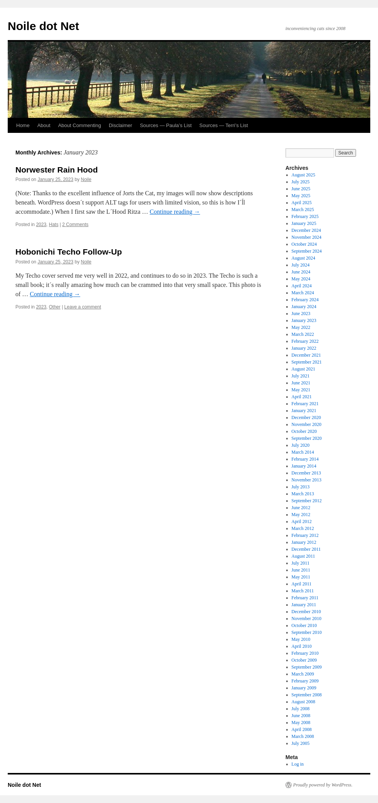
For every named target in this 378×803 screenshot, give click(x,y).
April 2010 (302, 646)
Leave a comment (82, 307)
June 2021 (301, 383)
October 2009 (304, 660)
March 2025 (303, 209)
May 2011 (301, 577)
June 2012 (301, 507)
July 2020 (301, 445)
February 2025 (305, 216)
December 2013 (306, 473)
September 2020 (307, 438)
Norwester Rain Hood (56, 169)
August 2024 (304, 258)
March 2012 (303, 528)
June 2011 (301, 570)
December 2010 (306, 611)
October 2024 (304, 244)
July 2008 (301, 708)
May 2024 (301, 279)
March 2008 (303, 736)
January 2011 (304, 604)
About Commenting (79, 125)
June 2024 (301, 272)
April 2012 (302, 521)
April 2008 (302, 729)
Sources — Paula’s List (166, 125)
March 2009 (303, 674)
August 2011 (303, 556)
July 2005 (301, 743)
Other (55, 307)
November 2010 (307, 618)
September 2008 (307, 694)
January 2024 (304, 306)
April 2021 (302, 396)
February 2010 (305, 653)
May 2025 (301, 195)
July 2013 (301, 487)
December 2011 (306, 549)
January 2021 (304, 410)
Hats (54, 224)
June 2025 (301, 188)
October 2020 (304, 431)
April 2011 (302, 584)
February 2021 (305, 403)
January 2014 (304, 466)
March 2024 (303, 292)
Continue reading (175, 211)
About (44, 125)
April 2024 (302, 285)
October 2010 (304, 625)
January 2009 (304, 688)
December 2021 (306, 355)
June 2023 (301, 313)
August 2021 (304, 369)
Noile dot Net (43, 26)
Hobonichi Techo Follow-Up (68, 251)
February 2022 (305, 341)
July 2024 (301, 265)
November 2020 (307, 424)
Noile (86, 179)
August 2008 (304, 701)
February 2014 (305, 459)
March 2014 (303, 452)
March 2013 (303, 493)
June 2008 (301, 715)
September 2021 (307, 362)
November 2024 (307, 237)
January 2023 (304, 320)
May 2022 (301, 327)
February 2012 (305, 535)
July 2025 (301, 181)
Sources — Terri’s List (223, 125)
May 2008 (301, 722)
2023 (41, 224)
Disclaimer (120, 125)
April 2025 (302, 202)
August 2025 (304, 175)
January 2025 (304, 223)
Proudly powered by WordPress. (323, 785)
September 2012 (307, 500)
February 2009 (305, 681)
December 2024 (306, 230)
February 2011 (305, 597)
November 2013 (307, 480)
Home (23, 125)
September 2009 (307, 667)
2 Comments (75, 224)
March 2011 (303, 590)
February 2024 (305, 299)
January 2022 (304, 348)
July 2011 (301, 563)
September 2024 (307, 251)
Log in (298, 764)
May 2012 (301, 514)
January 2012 (304, 542)
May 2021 (301, 389)
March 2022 (303, 334)
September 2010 (307, 632)
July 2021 (301, 376)
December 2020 (306, 417)
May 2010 (301, 639)
